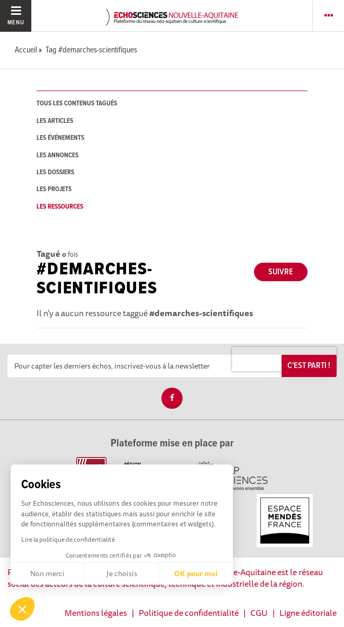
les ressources (60, 206)
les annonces (57, 155)
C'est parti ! (308, 365)
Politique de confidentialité (189, 613)
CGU (259, 613)
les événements (60, 137)
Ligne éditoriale (308, 613)
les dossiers (55, 172)
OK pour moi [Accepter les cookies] (196, 573)
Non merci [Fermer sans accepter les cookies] (47, 573)
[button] (22, 609)
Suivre (280, 271)
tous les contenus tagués (77, 103)
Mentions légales (96, 613)
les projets (54, 189)
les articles (55, 121)
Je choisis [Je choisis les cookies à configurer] (121, 573)
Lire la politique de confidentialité (68, 539)
